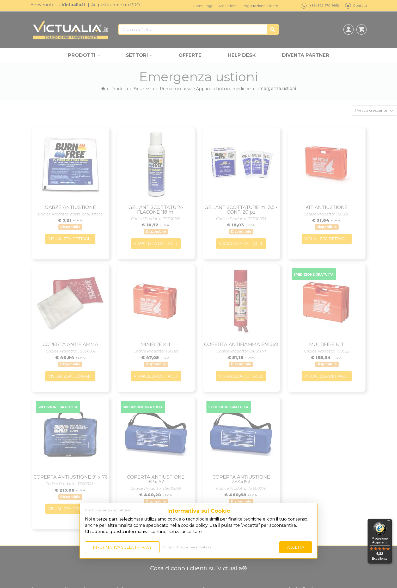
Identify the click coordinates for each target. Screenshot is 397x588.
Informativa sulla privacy (122, 547)
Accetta (295, 547)
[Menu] (389, 522)
